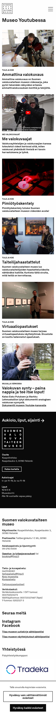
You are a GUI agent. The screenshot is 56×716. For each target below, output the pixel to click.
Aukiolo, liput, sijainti (21, 420)
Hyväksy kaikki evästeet (28, 707)
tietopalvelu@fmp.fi (13, 573)
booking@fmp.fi (10, 556)
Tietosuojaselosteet (13, 584)
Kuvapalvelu (8, 579)
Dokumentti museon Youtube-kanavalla (24, 405)
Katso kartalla (13, 469)
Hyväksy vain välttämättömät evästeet (28, 696)
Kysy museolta (10, 576)
